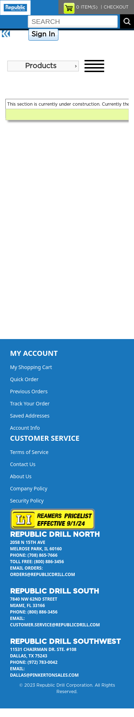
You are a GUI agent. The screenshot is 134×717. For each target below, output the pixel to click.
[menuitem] (43, 66)
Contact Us (112, 34)
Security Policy (27, 500)
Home (19, 34)
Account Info (25, 427)
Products (40, 66)
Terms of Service (29, 452)
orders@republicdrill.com (42, 574)
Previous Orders (29, 391)
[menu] (43, 66)
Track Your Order (30, 403)
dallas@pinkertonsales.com (44, 675)
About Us (12, 47)
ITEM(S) (87, 7)
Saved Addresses (29, 415)
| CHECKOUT (114, 7)
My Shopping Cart (31, 367)
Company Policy (78, 34)
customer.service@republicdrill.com (55, 625)
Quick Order (24, 379)
